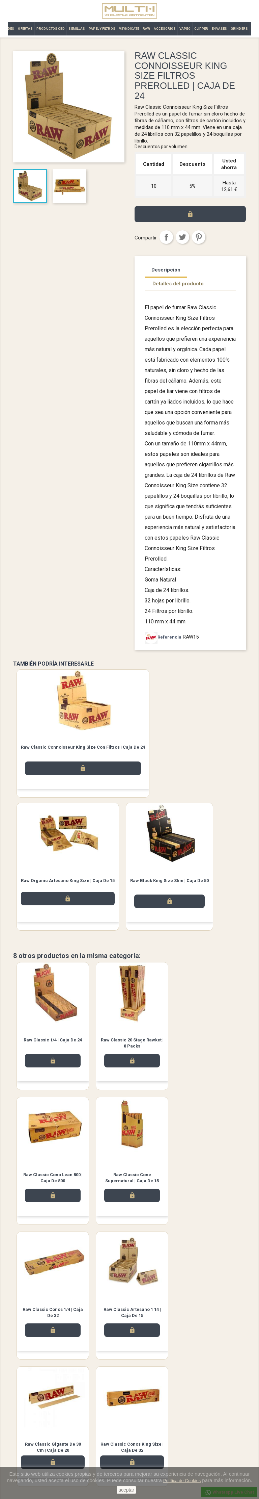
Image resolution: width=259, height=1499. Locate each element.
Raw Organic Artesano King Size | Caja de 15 (68, 880)
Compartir (166, 237)
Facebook (110, 1384)
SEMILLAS (76, 28)
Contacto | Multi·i (90, 1436)
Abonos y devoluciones (158, 1436)
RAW (146, 28)
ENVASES (219, 28)
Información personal (155, 1418)
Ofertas (20, 1436)
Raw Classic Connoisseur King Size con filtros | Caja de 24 (83, 747)
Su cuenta (146, 1409)
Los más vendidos (31, 1427)
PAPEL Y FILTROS (102, 28)
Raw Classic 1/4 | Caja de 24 (52, 1039)
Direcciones (146, 1444)
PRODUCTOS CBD (50, 28)
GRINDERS (239, 28)
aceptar (126, 1490)
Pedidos (143, 1427)
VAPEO (185, 28)
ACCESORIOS (165, 28)
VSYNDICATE (129, 28)
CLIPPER (201, 28)
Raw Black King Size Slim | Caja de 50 (169, 880)
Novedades (24, 1418)
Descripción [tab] (165, 270)
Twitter (129, 1384)
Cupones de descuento (157, 1453)
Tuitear (182, 237)
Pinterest (198, 237)
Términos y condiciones (97, 1427)
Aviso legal (84, 1418)
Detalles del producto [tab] (178, 284)
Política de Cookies (182, 1480)
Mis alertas (145, 1462)
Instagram (148, 1384)
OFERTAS (25, 28)
